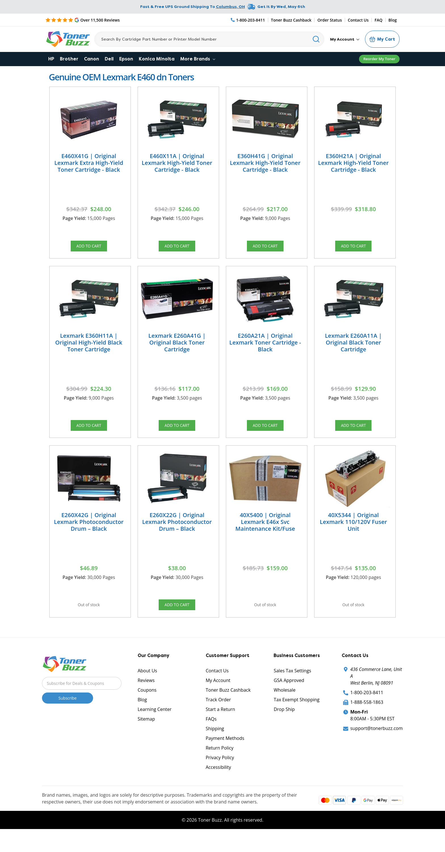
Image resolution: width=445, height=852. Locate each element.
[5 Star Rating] (82, 20)
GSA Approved (289, 698)
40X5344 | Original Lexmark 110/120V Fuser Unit (353, 534)
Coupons (147, 708)
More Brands (197, 59)
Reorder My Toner (379, 58)
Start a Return (220, 727)
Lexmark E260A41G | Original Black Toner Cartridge (177, 348)
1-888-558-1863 (366, 720)
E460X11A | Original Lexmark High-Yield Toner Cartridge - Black (177, 162)
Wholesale (284, 708)
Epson (126, 59)
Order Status (329, 20)
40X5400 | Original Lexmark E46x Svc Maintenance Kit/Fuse (265, 534)
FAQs (211, 737)
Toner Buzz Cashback (291, 20)
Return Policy (220, 766)
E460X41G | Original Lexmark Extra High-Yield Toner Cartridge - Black (88, 162)
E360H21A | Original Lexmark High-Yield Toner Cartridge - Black (353, 162)
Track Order (218, 718)
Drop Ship (284, 727)
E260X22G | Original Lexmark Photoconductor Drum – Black (177, 534)
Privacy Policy (220, 776)
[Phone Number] (248, 20)
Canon (91, 59)
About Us (147, 689)
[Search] (209, 39)
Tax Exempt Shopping (296, 718)
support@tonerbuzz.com (376, 746)
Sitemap (146, 737)
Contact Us (358, 20)
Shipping (215, 747)
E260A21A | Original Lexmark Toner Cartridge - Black (265, 348)
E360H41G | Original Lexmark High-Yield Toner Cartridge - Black (265, 162)
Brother (69, 59)
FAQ (379, 20)
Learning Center (154, 727)
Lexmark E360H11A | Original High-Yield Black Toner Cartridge (88, 348)
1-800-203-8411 (366, 711)
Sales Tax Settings (292, 689)
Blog (393, 20)
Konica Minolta (157, 59)
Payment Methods (225, 756)
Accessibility (218, 785)
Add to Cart (89, 248)
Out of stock (88, 619)
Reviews (146, 698)
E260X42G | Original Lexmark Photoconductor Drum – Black (88, 534)
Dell (109, 59)
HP (51, 59)
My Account (344, 39)
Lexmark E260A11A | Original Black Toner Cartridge (353, 348)
